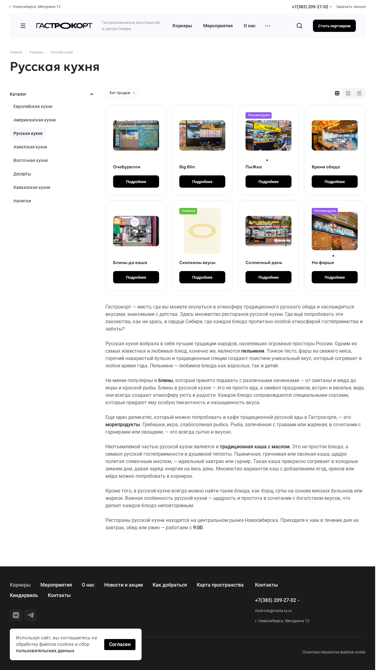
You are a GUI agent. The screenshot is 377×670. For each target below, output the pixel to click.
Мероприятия (56, 585)
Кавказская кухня (31, 187)
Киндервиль (24, 595)
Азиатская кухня (30, 146)
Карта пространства (220, 585)
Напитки (22, 200)
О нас (88, 585)
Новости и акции (123, 585)
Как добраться (170, 585)
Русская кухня (28, 133)
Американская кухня (34, 119)
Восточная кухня (30, 160)
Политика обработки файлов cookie (334, 652)
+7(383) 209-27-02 (310, 6)
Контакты (59, 595)
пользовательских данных (45, 650)
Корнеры (20, 585)
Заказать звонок (351, 7)
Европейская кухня (32, 106)
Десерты (22, 173)
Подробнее (136, 181)
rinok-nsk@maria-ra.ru (273, 611)
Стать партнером (334, 26)
